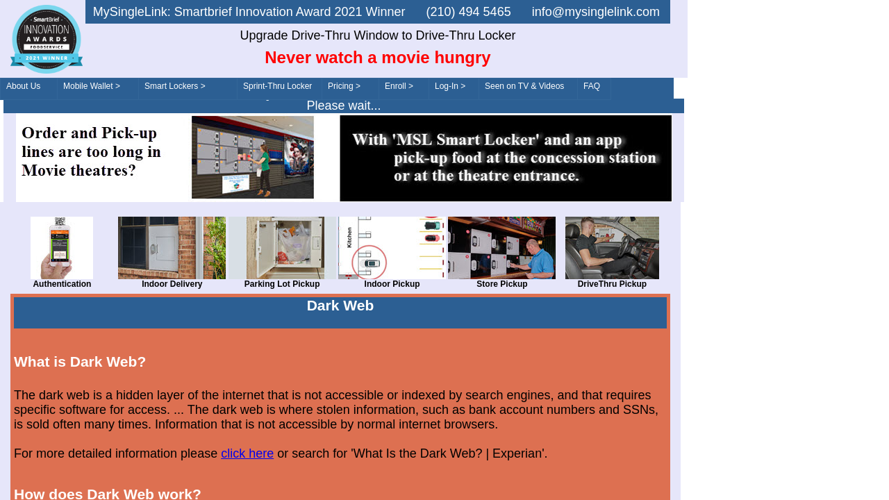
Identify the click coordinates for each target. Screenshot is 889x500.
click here (247, 453)
